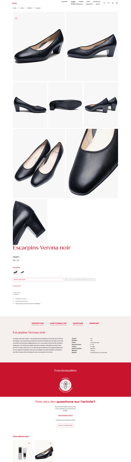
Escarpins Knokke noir (44, 367)
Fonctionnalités (54, 431)
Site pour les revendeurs (57, 441)
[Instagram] (106, 431)
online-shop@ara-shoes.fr (65, 257)
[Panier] (116, 6)
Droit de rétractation (83, 425)
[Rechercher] (104, 6)
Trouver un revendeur (56, 438)
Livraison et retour (82, 428)
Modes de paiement (83, 434)
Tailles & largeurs (55, 428)
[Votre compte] (112, 6)
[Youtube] (111, 425)
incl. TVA (79, 37)
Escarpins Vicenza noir (66, 367)
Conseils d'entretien (56, 425)
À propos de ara (54, 422)
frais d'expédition (87, 458)
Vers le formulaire (65, 267)
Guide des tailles (80, 63)
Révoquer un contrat (23, 439)
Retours (79, 441)
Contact (52, 434)
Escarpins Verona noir (44, 317)
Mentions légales (82, 431)
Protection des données (84, 438)
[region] (43, 84)
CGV (78, 422)
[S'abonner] (87, 398)
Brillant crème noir (22, 317)
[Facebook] (106, 425)
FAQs (51, 444)
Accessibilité (80, 444)
